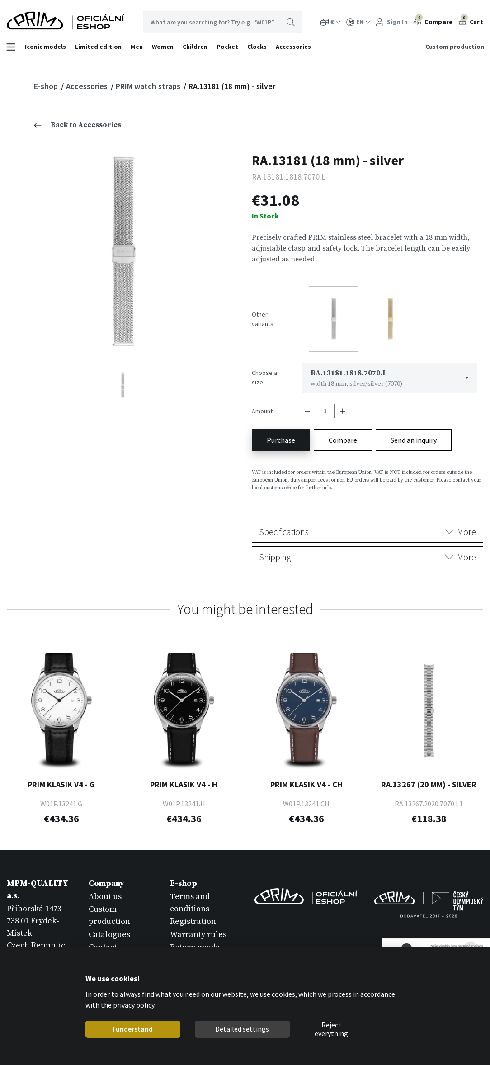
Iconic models (46, 47)
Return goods (194, 942)
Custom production (453, 47)
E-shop (47, 86)
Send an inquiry (414, 435)
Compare (432, 21)
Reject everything (331, 1029)
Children (196, 47)
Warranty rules (198, 929)
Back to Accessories (77, 124)
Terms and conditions (190, 897)
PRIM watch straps (149, 86)
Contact (103, 942)
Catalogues (109, 929)
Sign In (392, 22)
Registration (193, 916)
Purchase (281, 435)
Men (138, 47)
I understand (133, 1028)
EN (358, 22)
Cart (471, 21)
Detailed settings (242, 1028)
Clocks (258, 47)
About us (105, 891)
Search (291, 22)
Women (163, 47)
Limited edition (99, 47)
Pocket (228, 47)
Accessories (294, 47)
